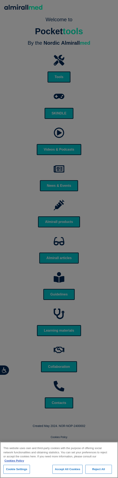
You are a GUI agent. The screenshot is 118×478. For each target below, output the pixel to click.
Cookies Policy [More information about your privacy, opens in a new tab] (14, 460)
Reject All (98, 469)
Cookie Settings (16, 469)
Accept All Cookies (67, 469)
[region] (59, 460)
